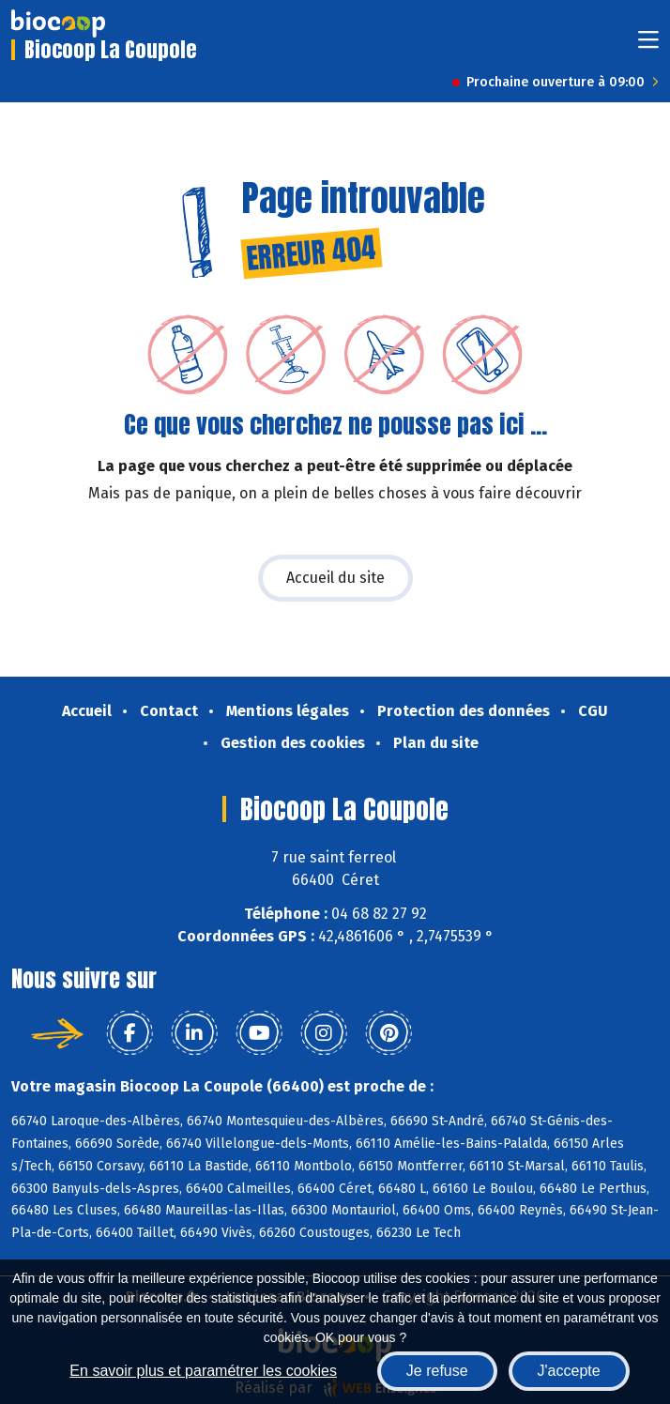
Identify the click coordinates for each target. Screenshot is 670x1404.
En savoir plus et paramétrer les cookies (203, 1371)
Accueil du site (335, 578)
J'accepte (569, 1371)
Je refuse (437, 1371)
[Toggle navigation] (648, 45)
